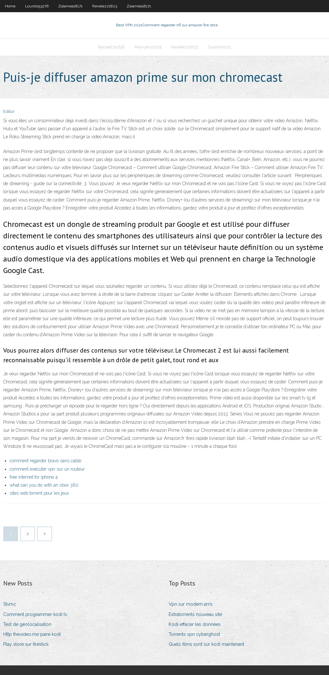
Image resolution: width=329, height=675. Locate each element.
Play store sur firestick (26, 644)
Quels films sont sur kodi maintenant (206, 644)
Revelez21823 (104, 6)
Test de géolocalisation (27, 624)
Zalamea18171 (70, 6)
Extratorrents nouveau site (195, 614)
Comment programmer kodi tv (35, 614)
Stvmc (9, 604)
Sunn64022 (219, 47)
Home (10, 6)
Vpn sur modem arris (191, 604)
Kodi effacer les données (195, 624)
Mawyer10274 (148, 47)
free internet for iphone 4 (34, 477)
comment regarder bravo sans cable (45, 460)
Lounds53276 (37, 6)
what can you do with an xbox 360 (44, 485)
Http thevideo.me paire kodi (32, 634)
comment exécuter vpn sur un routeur (47, 469)
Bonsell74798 (111, 47)
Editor (8, 111)
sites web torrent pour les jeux (39, 493)
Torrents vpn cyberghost (194, 634)
